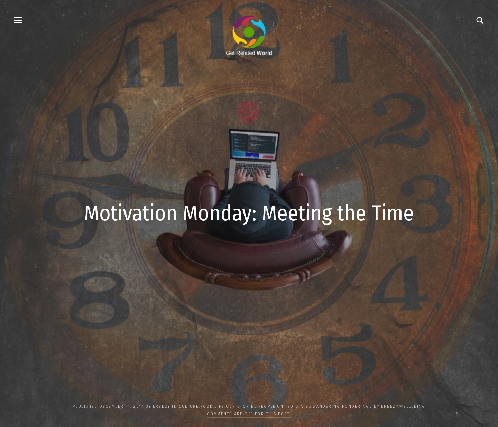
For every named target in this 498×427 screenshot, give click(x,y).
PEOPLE (267, 406)
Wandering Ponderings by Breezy (355, 406)
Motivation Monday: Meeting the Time (249, 213)
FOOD (207, 406)
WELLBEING (412, 406)
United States (294, 406)
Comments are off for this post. (249, 414)
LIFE (219, 406)
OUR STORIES (241, 406)
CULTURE (189, 406)
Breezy (161, 406)
